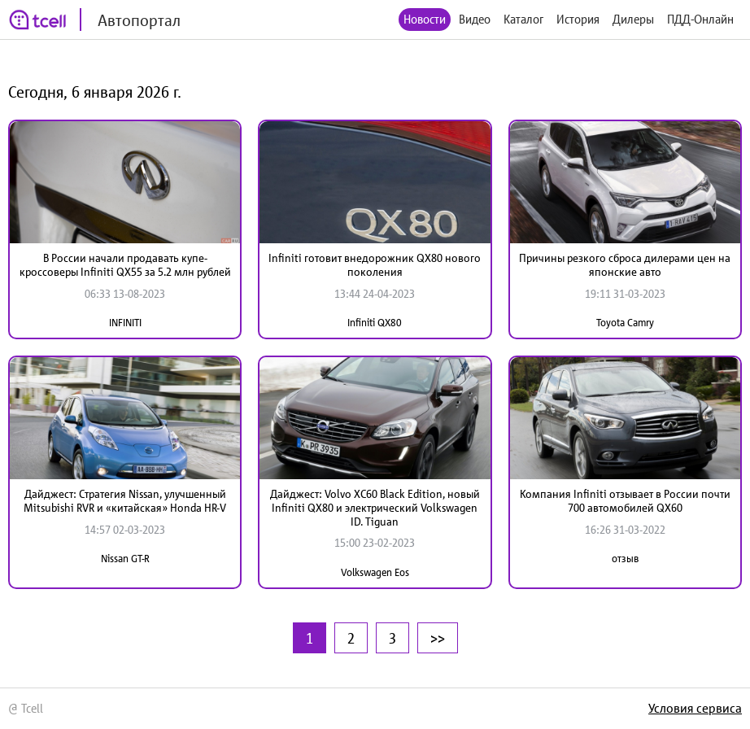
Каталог (523, 19)
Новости (424, 19)
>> (437, 638)
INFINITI (125, 322)
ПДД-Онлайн (700, 19)
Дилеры (633, 19)
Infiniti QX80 (374, 322)
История (578, 19)
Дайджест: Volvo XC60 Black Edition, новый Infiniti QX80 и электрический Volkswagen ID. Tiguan (375, 507)
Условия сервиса (695, 708)
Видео (475, 19)
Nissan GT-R (125, 558)
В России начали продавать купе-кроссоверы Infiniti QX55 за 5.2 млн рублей (125, 264)
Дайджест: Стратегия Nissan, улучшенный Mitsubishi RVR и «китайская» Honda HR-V (125, 500)
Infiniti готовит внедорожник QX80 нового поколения (374, 264)
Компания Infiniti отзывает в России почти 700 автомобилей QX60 (625, 500)
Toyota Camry (625, 322)
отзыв (625, 558)
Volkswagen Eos (375, 572)
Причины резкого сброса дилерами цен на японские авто (624, 264)
